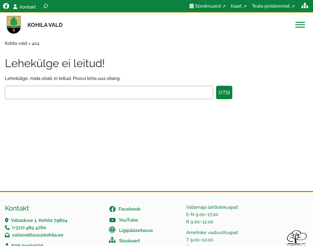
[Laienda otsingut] (45, 6)
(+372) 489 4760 (29, 227)
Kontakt (28, 7)
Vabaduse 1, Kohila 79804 (39, 220)
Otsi (224, 92)
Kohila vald (45, 25)
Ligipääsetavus (136, 230)
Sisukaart (129, 241)
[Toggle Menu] (300, 25)
